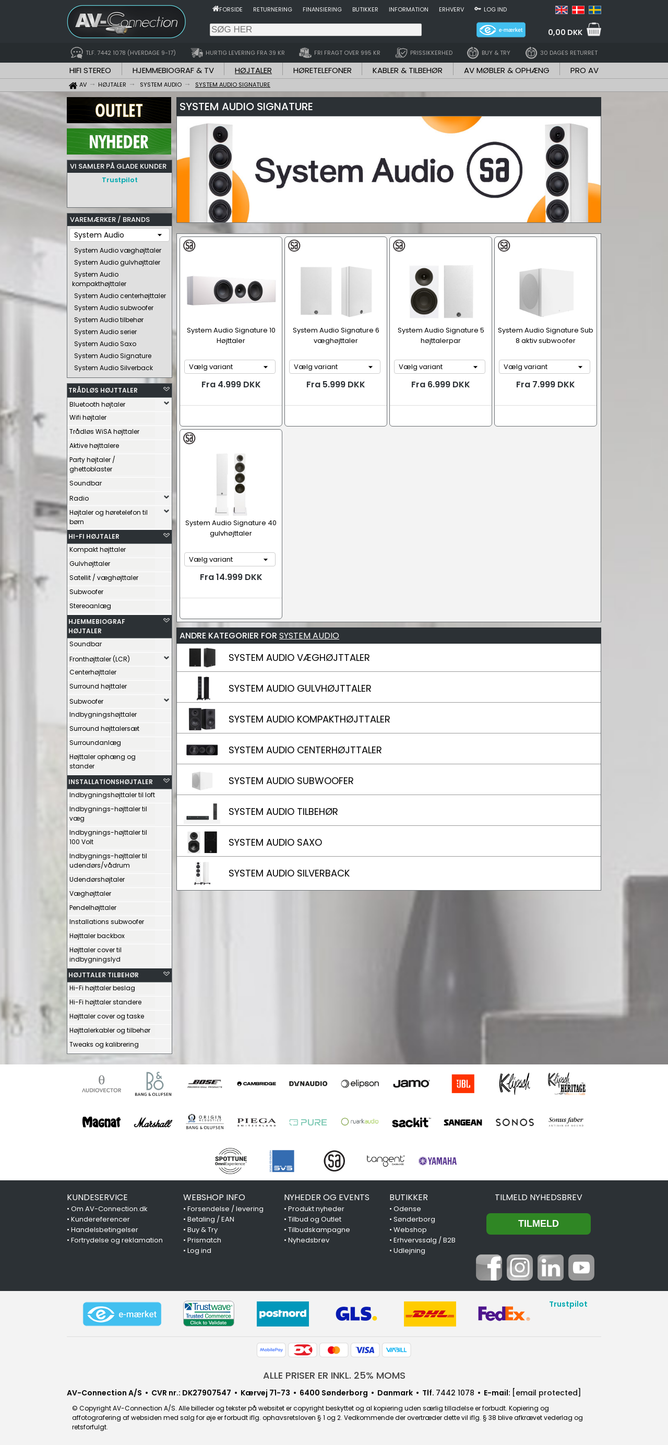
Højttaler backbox (97, 933)
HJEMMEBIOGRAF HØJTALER (96, 623)
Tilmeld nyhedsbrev (538, 1195)
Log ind (495, 9)
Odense (407, 1206)
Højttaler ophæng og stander (102, 759)
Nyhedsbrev (308, 1237)
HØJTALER (253, 70)
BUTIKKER (408, 1195)
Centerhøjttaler (92, 669)
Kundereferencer (100, 1217)
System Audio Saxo (105, 341)
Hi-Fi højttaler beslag (102, 985)
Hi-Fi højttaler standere (105, 999)
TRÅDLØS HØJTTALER (103, 387)
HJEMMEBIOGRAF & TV (173, 70)
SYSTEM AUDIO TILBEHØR (283, 811)
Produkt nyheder (316, 1206)
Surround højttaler (98, 683)
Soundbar (85, 480)
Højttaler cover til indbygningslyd (95, 952)
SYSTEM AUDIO (309, 636)
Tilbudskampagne (319, 1227)
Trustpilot (120, 180)
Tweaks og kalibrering (104, 1041)
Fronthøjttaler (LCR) (99, 656)
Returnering (272, 9)
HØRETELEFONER (322, 70)
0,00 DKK (565, 32)
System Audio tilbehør (109, 317)
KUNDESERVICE (97, 1195)
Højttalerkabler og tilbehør (109, 1027)
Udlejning (409, 1248)
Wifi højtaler (87, 414)
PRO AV (584, 70)
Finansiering (322, 9)
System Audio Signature (112, 353)
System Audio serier (105, 329)
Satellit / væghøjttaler (103, 575)
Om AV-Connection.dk (109, 1206)
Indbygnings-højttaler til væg (108, 811)
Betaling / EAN (210, 1217)
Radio (79, 495)
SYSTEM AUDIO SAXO (275, 842)
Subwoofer (86, 589)
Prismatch (204, 1237)
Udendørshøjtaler (97, 876)
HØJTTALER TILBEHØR (103, 972)
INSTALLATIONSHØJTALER (110, 779)
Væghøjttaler (90, 890)
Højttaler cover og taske (106, 1013)
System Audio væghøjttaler (117, 247)
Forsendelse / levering (225, 1206)
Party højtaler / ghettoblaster (92, 462)
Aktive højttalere (94, 443)
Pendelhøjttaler (92, 905)
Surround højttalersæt (104, 725)
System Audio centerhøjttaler (120, 293)
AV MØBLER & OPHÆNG (507, 70)
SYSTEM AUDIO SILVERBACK (289, 873)
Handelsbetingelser (104, 1227)
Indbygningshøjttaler (103, 711)
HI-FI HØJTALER (94, 533)
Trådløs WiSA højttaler (104, 428)
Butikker (365, 9)
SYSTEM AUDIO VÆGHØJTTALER (299, 657)
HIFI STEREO (90, 70)
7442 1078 (455, 1390)
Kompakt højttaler (97, 546)
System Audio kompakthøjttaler (99, 276)
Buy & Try (202, 1227)
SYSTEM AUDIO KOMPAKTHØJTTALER (309, 719)
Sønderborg (414, 1217)
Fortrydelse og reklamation (117, 1237)
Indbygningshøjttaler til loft (112, 792)
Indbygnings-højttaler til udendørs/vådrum (108, 858)
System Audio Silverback (113, 365)
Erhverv (451, 9)
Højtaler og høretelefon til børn (108, 514)
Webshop (410, 1227)
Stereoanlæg (90, 603)
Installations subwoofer (106, 919)
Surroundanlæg (95, 740)
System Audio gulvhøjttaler (117, 259)
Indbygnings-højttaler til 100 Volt (108, 834)
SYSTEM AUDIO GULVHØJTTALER (300, 688)
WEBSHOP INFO (214, 1195)
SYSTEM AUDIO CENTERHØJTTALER (305, 749)
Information (408, 9)
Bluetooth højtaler (97, 401)
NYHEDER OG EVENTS (326, 1195)
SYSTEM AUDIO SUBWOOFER (291, 780)
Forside (231, 9)
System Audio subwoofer (113, 305)
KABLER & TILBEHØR (408, 70)
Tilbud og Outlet (314, 1217)
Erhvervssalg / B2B (424, 1237)
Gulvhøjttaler (89, 560)
